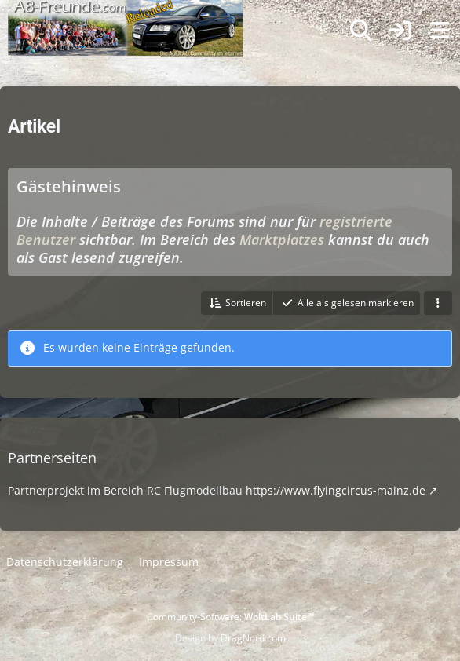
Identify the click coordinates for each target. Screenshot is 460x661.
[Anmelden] (400, 31)
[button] (236, 303)
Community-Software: (230, 616)
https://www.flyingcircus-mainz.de (335, 490)
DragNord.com (253, 638)
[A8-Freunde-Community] (125, 15)
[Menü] (439, 30)
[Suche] (361, 30)
